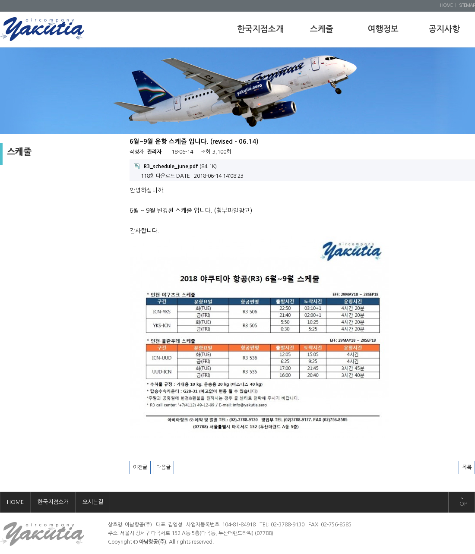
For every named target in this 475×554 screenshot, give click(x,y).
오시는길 (92, 502)
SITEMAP (467, 5)
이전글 (140, 467)
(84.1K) (175, 166)
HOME (446, 5)
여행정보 (383, 29)
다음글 (163, 467)
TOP (461, 504)
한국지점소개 (260, 29)
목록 (467, 467)
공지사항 (444, 29)
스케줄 (321, 29)
